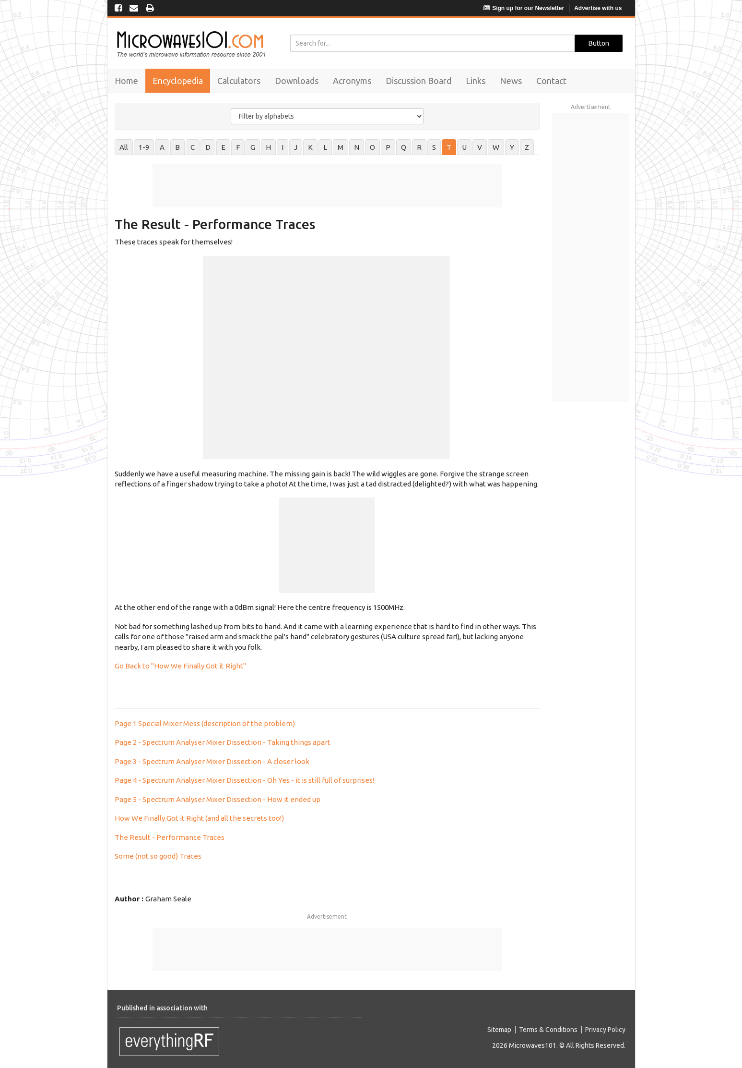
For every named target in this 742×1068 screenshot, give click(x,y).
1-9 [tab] (144, 147)
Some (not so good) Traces (158, 856)
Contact (551, 80)
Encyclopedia (178, 80)
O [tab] (372, 147)
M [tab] (340, 147)
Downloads (296, 80)
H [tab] (268, 147)
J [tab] (295, 147)
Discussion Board (418, 80)
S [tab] (434, 147)
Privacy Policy (605, 1029)
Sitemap (499, 1029)
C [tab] (192, 147)
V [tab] (479, 147)
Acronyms (352, 80)
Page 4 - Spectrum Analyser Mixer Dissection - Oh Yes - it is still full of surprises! (244, 780)
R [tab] (419, 147)
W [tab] (496, 147)
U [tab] (464, 147)
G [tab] (252, 147)
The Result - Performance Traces (169, 837)
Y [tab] (512, 147)
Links (475, 80)
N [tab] (356, 147)
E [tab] (223, 147)
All (123, 147)
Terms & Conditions (548, 1029)
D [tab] (208, 147)
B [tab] (177, 147)
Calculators (238, 80)
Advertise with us (598, 8)
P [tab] (388, 147)
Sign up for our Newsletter (523, 8)
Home (126, 80)
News (511, 80)
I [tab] (282, 147)
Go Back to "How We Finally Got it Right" (180, 666)
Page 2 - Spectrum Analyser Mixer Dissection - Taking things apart (222, 742)
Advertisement (327, 916)
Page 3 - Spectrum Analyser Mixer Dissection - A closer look (212, 761)
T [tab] (449, 147)
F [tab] (238, 147)
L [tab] (325, 147)
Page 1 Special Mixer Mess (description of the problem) (205, 723)
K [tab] (310, 147)
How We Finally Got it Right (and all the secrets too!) (199, 818)
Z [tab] (527, 147)
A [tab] (162, 147)
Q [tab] (403, 147)
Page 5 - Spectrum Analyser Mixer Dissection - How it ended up (217, 799)
